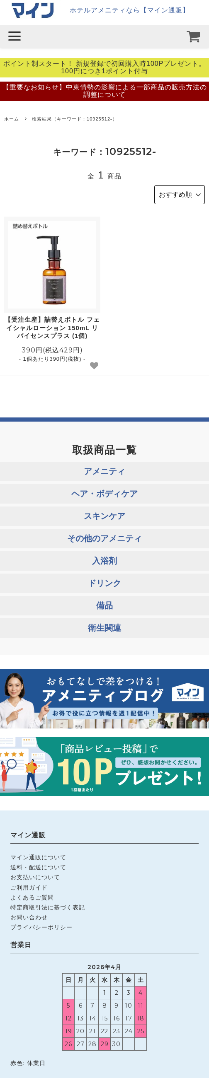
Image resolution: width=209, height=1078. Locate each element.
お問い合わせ (29, 917)
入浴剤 (104, 560)
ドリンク (104, 583)
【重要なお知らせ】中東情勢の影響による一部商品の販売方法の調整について (104, 91)
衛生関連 (104, 627)
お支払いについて (35, 877)
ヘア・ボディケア (104, 493)
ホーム (11, 118)
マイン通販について (38, 857)
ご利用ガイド (29, 887)
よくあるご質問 (32, 897)
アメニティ (104, 471)
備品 (104, 605)
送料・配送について (38, 867)
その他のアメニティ (104, 538)
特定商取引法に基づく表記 (47, 907)
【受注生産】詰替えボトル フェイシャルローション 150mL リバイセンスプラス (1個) (52, 327)
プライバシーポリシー (41, 927)
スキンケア (104, 516)
